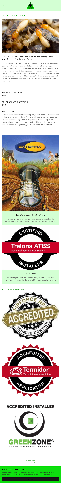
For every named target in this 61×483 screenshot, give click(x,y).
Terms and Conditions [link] (31, 463)
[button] (6, 5)
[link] (30, 5)
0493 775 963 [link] (30, 471)
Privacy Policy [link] (30, 460)
